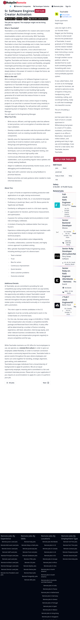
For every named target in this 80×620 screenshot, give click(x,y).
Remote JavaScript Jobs (30, 549)
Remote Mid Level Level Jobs (10, 545)
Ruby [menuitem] (70, 176)
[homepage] (14, 2)
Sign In (68, 6)
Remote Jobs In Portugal (50, 603)
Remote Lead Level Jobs (9, 559)
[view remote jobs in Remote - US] (10, 18)
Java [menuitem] (56, 168)
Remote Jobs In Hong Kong (50, 613)
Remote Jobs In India (50, 585)
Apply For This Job (64, 159)
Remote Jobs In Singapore (50, 617)
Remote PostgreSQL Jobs (30, 576)
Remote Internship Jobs (70, 559)
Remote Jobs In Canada (50, 549)
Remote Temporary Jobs (70, 552)
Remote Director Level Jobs (9, 569)
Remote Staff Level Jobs (9, 552)
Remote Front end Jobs (30, 552)
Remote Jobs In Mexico (50, 610)
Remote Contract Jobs (70, 549)
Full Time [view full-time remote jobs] (19, 19)
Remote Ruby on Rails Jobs (30, 545)
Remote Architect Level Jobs (9, 562)
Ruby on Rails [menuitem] (59, 176)
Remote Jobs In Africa (50, 562)
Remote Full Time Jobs (70, 542)
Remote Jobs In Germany (50, 596)
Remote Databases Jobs (29, 555)
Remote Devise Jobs (30, 569)
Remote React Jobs (30, 573)
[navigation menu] (10, 6)
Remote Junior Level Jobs (9, 542)
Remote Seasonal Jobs (70, 555)
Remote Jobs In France (50, 589)
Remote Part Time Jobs (70, 545)
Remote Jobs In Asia (50, 566)
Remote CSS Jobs (30, 562)
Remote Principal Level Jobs (9, 555)
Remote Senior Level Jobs (10, 549)
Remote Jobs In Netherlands (50, 592)
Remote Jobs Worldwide (50, 542)
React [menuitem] (64, 168)
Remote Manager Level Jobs (10, 566)
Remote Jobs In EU (50, 555)
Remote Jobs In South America (48, 576)
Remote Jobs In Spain (50, 606)
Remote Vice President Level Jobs (10, 574)
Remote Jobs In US (50, 545)
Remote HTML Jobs (30, 559)
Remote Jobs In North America (48, 570)
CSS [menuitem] (56, 180)
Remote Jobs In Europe (50, 559)
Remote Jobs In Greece (50, 599)
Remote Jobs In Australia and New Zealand (49, 581)
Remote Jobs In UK (50, 552)
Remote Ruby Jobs (30, 542)
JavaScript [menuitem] (58, 172)
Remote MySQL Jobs (30, 566)
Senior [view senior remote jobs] (26, 19)
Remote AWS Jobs (29, 580)
